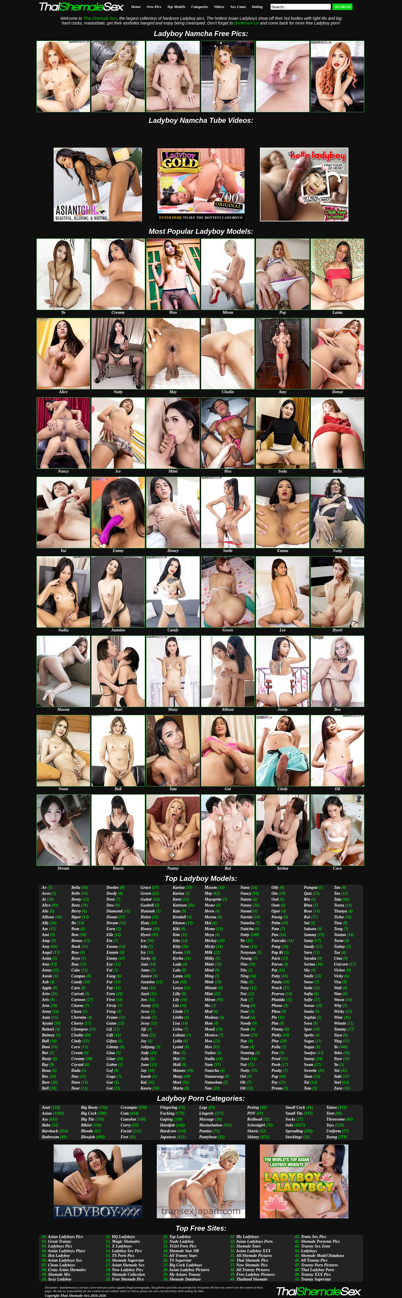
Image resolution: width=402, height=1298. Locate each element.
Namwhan (213, 1082)
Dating (257, 6)
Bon (74, 935)
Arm (46, 1005)
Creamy (78, 1059)
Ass (45, 1119)
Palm (275, 923)
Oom (275, 905)
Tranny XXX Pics (316, 1274)
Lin (176, 1005)
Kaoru (146, 1088)
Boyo (75, 958)
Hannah (148, 911)
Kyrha (178, 958)
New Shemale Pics (252, 1265)
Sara (308, 952)
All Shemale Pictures (254, 1255)
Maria (178, 1088)
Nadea (210, 1053)
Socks (290, 1119)
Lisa (176, 1023)
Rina (308, 905)
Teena (339, 905)
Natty (244, 935)
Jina (144, 1035)
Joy (143, 1041)
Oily (275, 887)
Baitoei (48, 1029)
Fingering (168, 1107)
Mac (176, 1053)
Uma (338, 958)
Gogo (111, 1076)
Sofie (308, 999)
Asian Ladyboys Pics (65, 1237)
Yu (336, 1064)
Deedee (112, 887)
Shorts (252, 1131)
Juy (144, 1070)
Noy (243, 1041)
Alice (46, 905)
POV (251, 1113)
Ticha (339, 917)
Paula (276, 982)
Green (146, 893)
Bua (74, 964)
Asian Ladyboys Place (66, 1251)
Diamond (114, 911)
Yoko (338, 1053)
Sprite (309, 1035)
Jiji (143, 1029)
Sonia (309, 1011)
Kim (176, 935)
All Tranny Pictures (253, 1270)
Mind (209, 970)
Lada (177, 964)
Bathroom (50, 1137)
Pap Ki (277, 952)
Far (109, 982)
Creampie (129, 1107)
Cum (125, 1113)
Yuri (337, 1082)
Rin (307, 899)
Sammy (310, 935)
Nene (244, 946)
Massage (206, 1119)
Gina (110, 1053)
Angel (47, 952)
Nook (244, 1029)
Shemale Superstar (128, 1260)
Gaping (166, 1119)
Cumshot (128, 1119)
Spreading (294, 1131)
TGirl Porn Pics (182, 1246)
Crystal (77, 1064)
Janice (146, 976)
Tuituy (339, 946)
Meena (210, 917)
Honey (146, 929)
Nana (245, 887)
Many (177, 1076)
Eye (109, 964)
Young (331, 1137)
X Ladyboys (122, 1246)
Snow (308, 982)
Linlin (178, 1017)
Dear (75, 1088)
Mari (177, 1082)
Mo (207, 1005)
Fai (109, 970)
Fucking (167, 1113)
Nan (208, 1088)
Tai (306, 1082)
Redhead (254, 1119)
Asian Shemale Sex (128, 1265)
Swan (308, 1064)
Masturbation (211, 1125)
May (208, 893)
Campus (78, 976)
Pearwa (277, 994)
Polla (275, 1047)
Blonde (87, 1131)
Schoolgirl (256, 1125)
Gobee (111, 1064)
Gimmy (112, 1047)
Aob (45, 982)
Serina (309, 964)
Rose (308, 911)
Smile (309, 976)
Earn (110, 929)
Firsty (111, 1005)
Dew (110, 905)
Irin (144, 946)
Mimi (209, 964)
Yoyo (338, 1059)
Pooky (276, 1070)
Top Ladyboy (180, 1237)
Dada (75, 1070)
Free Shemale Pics (128, 1279)
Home (136, 6)
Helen (146, 917)
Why (338, 1005)
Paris (275, 958)
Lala (176, 970)
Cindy (76, 1041)
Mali (177, 1064)
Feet (124, 1137)
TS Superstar (180, 1260)
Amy (46, 946)
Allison (48, 917)
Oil (243, 1088)
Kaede (146, 1076)
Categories (199, 6)
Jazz (144, 988)
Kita (176, 940)
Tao (337, 893)
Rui (307, 917)
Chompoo (79, 1029)
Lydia (177, 1041)
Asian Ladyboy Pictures (189, 1270)
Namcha (212, 1070)
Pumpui (310, 887)
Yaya (338, 1035)
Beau (46, 1070)
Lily (176, 999)
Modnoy (211, 1017)
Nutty (245, 1070)
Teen (330, 1113)
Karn (177, 899)
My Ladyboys (247, 1237)
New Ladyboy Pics (127, 1270)
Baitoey (48, 1035)
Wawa (339, 999)
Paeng (276, 917)
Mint (209, 994)
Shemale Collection (128, 1274)
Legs (203, 1107)
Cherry (77, 1023)
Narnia (246, 917)
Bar (45, 1053)
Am (45, 929)
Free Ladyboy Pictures (255, 1274)
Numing (247, 1053)
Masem (211, 887)
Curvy (126, 1125)
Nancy (245, 893)
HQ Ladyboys (123, 1237)
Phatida (278, 999)
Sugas (309, 1041)
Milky (209, 958)
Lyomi (178, 1047)
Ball (45, 1041)
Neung (246, 958)
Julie (145, 1059)
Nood (244, 1017)
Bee (45, 1076)
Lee (176, 982)
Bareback (50, 1131)
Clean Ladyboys (61, 1265)
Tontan (340, 935)
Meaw (210, 905)
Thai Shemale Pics (252, 1260)
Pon (274, 1053)
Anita (46, 958)
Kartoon (180, 905)
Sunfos (310, 1053)
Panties (205, 1131)
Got (109, 1088)
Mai (176, 1059)
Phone (276, 1005)
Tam (307, 1088)
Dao (74, 1076)
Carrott (77, 994)
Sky (307, 970)
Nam (209, 1064)
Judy (145, 1053)
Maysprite (213, 899)
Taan (308, 1076)
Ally (45, 923)
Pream (277, 1088)
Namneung (214, 1076)
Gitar (110, 1059)
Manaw (179, 1070)
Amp (46, 940)
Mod (208, 1011)
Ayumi (47, 1023)
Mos (208, 1047)
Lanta (178, 976)
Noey (244, 988)
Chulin (77, 1035)
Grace (146, 887)
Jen (144, 999)
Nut (243, 1064)
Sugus (309, 1047)
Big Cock (89, 1113)
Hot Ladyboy (59, 1255)
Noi (243, 994)
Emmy (111, 958)
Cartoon (78, 999)
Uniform (333, 1131)
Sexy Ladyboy (60, 1279)
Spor (308, 1029)
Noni (244, 1011)
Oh (243, 1082)
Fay (109, 988)
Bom (75, 929)
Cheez (76, 1011)
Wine (338, 1017)
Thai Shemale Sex (75, 1295)
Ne (242, 940)
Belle (75, 893)
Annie (47, 976)
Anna (46, 970)
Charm (77, 1005)
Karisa (178, 893)
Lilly (176, 994)
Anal (46, 1107)
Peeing (253, 1107)
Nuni (244, 1059)
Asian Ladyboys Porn (254, 1241)
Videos (219, 6)
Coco (75, 1047)
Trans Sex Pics (313, 1237)
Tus (337, 952)
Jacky (145, 958)
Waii (338, 988)
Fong (111, 1011)
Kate (176, 911)
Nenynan (248, 952)
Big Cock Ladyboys (185, 1265)
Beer (46, 1082)
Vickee (339, 970)
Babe (46, 1125)
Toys (330, 1125)
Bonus (76, 940)
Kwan (177, 952)
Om (274, 893)
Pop (274, 1076)
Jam (144, 964)
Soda (308, 988)
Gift (109, 1035)
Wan (338, 994)
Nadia (210, 1059)
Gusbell (147, 905)
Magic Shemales (126, 1241)
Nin (243, 970)
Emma (112, 946)
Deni (110, 899)
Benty (76, 899)
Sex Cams (238, 6)
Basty (46, 1059)
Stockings (294, 1137)
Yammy (340, 1029)
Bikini (86, 1125)
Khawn (179, 923)
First (110, 999)
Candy (76, 982)
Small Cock (295, 1107)
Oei (243, 1076)
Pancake (278, 940)
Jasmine (148, 982)
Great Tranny (59, 1241)
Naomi (246, 911)
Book (75, 946)
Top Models (176, 6)
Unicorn (341, 964)
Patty (275, 976)
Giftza (111, 1041)
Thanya (340, 911)
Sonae (309, 1005)
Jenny (146, 1005)
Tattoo (331, 1107)
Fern (110, 994)
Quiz (308, 893)
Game (111, 1023)
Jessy (145, 1023)
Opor (275, 911)
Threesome (335, 1119)
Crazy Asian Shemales (67, 1270)
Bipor (76, 917)
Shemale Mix (59, 1274)
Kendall (179, 917)
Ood (275, 899)
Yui (337, 1070)
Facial (126, 1131)
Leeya (178, 988)
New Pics (154, 6)
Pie (274, 1017)
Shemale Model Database (322, 1255)
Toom (338, 940)
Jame (145, 970)
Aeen (46, 893)
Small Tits (294, 1113)
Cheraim (78, 1017)
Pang (275, 946)
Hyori (145, 935)
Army (46, 1011)
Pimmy (277, 1029)
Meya (209, 935)
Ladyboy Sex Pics (127, 1251)
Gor (109, 1082)
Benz (75, 905)
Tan (337, 887)
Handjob (167, 1125)
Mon (208, 1023)
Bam (46, 1047)
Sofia (308, 994)
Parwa (276, 964)
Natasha (247, 923)
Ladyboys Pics (60, 1246)
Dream (112, 923)
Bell (45, 1088)
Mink (209, 982)
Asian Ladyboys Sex (65, 1260)
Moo (208, 1041)
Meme (210, 929)
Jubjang (147, 1047)
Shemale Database (185, 1279)
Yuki (338, 1076)
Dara (75, 1082)
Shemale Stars (248, 1246)
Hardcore (168, 1131)
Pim (274, 1023)
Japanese (168, 1137)
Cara (75, 988)
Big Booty (89, 1107)
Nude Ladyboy (181, 1241)
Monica (211, 1035)
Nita (244, 982)
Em (109, 940)
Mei (208, 923)
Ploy (275, 1041)
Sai (306, 923)
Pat (274, 970)
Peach (276, 988)
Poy (274, 1082)
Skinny (253, 1137)
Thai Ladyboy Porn (317, 1270)
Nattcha (247, 929)
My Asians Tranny (184, 1274)
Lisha (177, 1029)
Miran (210, 999)
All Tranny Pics (314, 1260)
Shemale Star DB (184, 1251)
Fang (111, 976)
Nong (245, 1005)
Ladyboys (309, 1251)
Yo (336, 1047)
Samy (308, 940)
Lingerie (206, 1113)
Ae (44, 887)
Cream (77, 1053)
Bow (75, 952)
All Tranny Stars (183, 1255)
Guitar (146, 899)
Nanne (246, 899)
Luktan (179, 1035)
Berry (76, 911)
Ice (143, 940)
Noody (245, 1023)
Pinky (276, 1035)
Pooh (275, 1064)
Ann (45, 964)
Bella (75, 887)
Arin (46, 994)
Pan (274, 935)
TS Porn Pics (123, 1255)
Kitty (177, 946)
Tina (338, 923)
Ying (338, 1041)
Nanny (246, 905)
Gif (109, 1029)
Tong (338, 929)
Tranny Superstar (316, 1279)
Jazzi (145, 994)
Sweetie (310, 1070)
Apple (47, 988)
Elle (109, 935)
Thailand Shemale (252, 1279)
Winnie (340, 1023)
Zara (338, 1088)
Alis (45, 911)
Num (244, 1047)
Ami (45, 935)
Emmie (112, 952)
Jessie (146, 1017)
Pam (275, 929)
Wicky (339, 1011)
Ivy (143, 952)
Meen (209, 911)
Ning (244, 976)
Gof (109, 1070)
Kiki (176, 929)
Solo (289, 1125)
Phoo (275, 1011)
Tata (337, 899)
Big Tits (87, 1119)
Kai (143, 1082)
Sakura (310, 929)
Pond (275, 1059)
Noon (245, 1035)
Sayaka (310, 958)
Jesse (145, 1011)
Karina (178, 887)
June (145, 1064)
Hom (145, 923)
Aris (45, 999)
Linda (178, 1011)
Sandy (309, 946)
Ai (44, 899)
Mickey (211, 940)
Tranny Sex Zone (315, 1246)
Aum (46, 1017)
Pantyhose (208, 1137)
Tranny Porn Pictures (319, 1265)
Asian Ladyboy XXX (253, 1251)
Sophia (310, 1017)
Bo (73, 923)
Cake (75, 970)
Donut (111, 917)
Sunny (309, 1059)
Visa (337, 982)
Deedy (111, 893)
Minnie (211, 988)
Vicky (338, 976)
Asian (47, 1113)
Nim (244, 964)
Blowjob (88, 1137)
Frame (112, 1017)
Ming (209, 976)
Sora (308, 1023)
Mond (210, 1029)
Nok (243, 999)
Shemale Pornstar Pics (320, 1241)
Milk (208, 952)
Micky (210, 946)
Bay (45, 1064)
